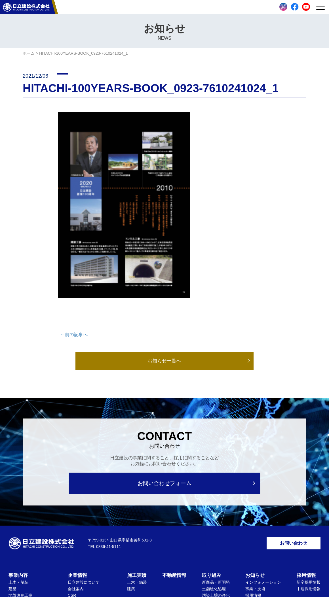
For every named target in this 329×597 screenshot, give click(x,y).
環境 (206, 509)
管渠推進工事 (20, 515)
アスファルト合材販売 (28, 522)
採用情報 (253, 496)
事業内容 (18, 476)
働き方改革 (212, 528)
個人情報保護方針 (148, 570)
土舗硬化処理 (214, 489)
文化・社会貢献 (216, 541)
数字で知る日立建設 (263, 502)
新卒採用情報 (308, 483)
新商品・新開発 (216, 483)
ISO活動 (75, 502)
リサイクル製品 (216, 502)
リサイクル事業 (22, 528)
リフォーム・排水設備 (28, 509)
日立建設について (84, 483)
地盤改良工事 (20, 496)
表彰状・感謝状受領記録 (89, 508)
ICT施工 (209, 534)
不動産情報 (174, 476)
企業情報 (77, 476)
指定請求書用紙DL (261, 509)
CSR (72, 496)
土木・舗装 (18, 483)
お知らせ (255, 476)
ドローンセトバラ (24, 535)
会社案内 (76, 489)
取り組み (211, 476)
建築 (12, 489)
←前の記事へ (74, 233)
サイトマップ (185, 570)
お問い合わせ (293, 443)
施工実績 (136, 476)
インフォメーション (263, 483)
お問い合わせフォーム (164, 382)
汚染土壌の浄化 (216, 496)
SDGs (207, 522)
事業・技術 (255, 489)
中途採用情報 (308, 489)
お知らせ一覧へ (164, 260)
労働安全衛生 (214, 515)
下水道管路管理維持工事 (30, 502)
